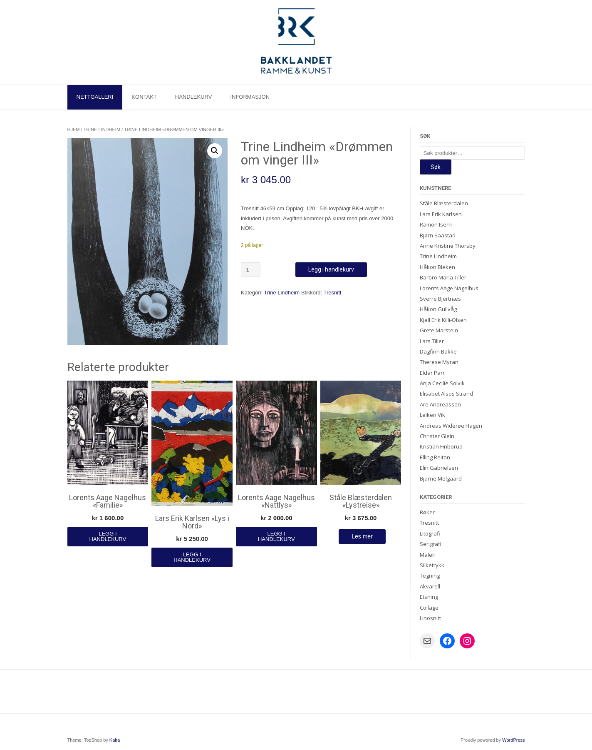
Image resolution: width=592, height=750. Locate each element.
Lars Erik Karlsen (441, 214)
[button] (214, 150)
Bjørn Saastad (438, 235)
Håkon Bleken (437, 267)
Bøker (427, 512)
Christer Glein (437, 436)
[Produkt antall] (250, 269)
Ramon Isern (436, 224)
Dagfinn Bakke (438, 351)
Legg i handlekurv (331, 269)
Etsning (429, 596)
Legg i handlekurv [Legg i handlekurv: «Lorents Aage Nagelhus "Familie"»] (107, 536)
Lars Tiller (432, 341)
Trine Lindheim (101, 129)
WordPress (513, 740)
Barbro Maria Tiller (443, 277)
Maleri (428, 554)
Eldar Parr (432, 372)
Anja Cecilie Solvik (442, 383)
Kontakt (143, 97)
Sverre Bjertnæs (440, 298)
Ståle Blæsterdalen (444, 203)
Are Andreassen (440, 404)
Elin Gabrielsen (439, 467)
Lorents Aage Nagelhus (449, 288)
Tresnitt (333, 292)
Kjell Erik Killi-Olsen (443, 320)
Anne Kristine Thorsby (448, 245)
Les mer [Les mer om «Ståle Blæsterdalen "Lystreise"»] (362, 536)
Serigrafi (430, 544)
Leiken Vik (432, 415)
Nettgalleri (95, 97)
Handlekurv (193, 97)
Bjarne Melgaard (441, 478)
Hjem (73, 129)
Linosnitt (430, 618)
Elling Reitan (435, 457)
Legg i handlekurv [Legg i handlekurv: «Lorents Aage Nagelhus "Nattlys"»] (276, 536)
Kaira (114, 740)
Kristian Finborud (441, 446)
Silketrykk (432, 565)
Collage (429, 607)
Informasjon (250, 97)
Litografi (430, 533)
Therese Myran (439, 362)
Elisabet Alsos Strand (446, 393)
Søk (436, 167)
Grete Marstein (439, 330)
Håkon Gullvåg (438, 309)
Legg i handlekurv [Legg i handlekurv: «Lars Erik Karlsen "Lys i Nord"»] (192, 557)
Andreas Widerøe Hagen (451, 425)
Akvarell (430, 586)
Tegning (430, 575)
